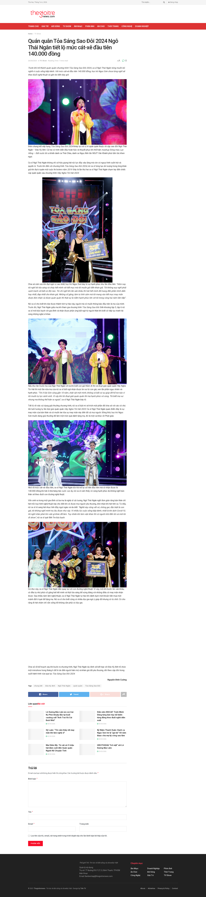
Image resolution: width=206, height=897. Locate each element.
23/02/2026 (101, 751)
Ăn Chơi (101, 26)
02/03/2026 (50, 736)
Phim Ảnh (89, 26)
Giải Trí (45, 26)
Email (31, 823)
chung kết (38, 686)
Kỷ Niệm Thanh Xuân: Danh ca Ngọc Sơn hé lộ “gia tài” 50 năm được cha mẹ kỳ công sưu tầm (111, 733)
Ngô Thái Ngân (64, 686)
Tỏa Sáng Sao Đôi (92, 686)
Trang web (84, 824)
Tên (30, 811)
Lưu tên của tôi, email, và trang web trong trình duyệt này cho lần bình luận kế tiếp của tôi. (69, 836)
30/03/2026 (50, 724)
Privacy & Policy (163, 888)
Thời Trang (113, 26)
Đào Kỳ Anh (50, 686)
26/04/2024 (32, 61)
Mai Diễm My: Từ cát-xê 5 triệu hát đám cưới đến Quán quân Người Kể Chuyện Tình (60, 748)
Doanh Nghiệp (142, 26)
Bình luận (33, 778)
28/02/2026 (101, 739)
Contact (175, 888)
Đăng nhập (173, 2)
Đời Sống (55, 26)
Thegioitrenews (40, 888)
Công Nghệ (127, 26)
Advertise (151, 888)
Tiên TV (83, 888)
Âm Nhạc (78, 26)
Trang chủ (33, 26)
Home (30, 34)
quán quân (77, 686)
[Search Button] (163, 2)
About (142, 888)
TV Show (67, 26)
